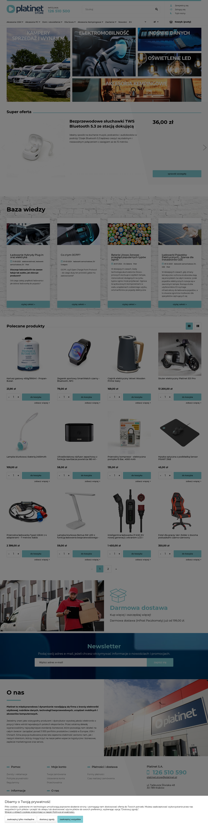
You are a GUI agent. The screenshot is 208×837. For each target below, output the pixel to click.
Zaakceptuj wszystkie (70, 819)
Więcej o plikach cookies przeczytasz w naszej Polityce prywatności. (40, 812)
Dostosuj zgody (47, 819)
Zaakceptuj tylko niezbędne (20, 819)
